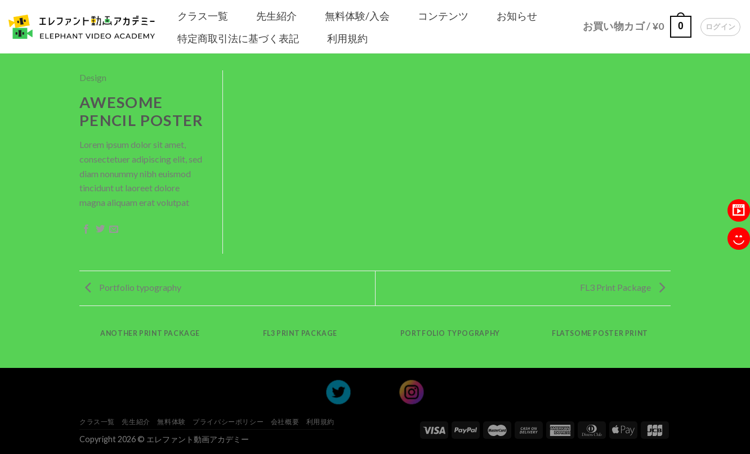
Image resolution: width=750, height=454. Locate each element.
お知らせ (517, 16)
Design (92, 77)
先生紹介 (276, 16)
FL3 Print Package (622, 287)
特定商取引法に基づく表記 (238, 38)
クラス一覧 (202, 16)
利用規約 (347, 38)
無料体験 (171, 421)
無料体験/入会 (357, 16)
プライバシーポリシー (228, 421)
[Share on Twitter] (100, 229)
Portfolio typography (133, 287)
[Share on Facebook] (86, 229)
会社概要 (285, 421)
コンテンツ (443, 16)
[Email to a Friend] (113, 229)
